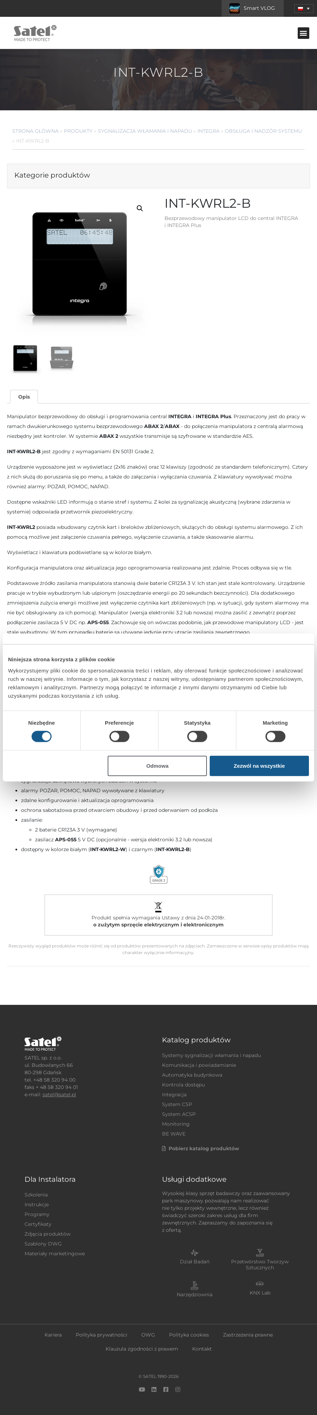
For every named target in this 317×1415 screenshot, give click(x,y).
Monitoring (176, 1124)
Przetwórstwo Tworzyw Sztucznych (260, 1264)
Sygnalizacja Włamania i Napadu (145, 131)
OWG (148, 1335)
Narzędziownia (195, 1294)
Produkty (78, 131)
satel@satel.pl (59, 1094)
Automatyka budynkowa (192, 1075)
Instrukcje (37, 1204)
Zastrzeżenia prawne (248, 1335)
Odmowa (157, 765)
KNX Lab (260, 1293)
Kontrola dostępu (183, 1085)
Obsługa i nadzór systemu (263, 131)
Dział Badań (194, 1261)
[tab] (24, 396)
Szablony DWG (43, 1244)
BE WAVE (174, 1134)
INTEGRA (208, 131)
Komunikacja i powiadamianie (199, 1065)
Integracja (174, 1094)
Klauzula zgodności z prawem (142, 1349)
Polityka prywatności (101, 1335)
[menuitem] (303, 8)
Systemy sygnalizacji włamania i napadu (211, 1055)
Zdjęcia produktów (47, 1234)
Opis (24, 397)
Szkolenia (36, 1195)
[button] (303, 33)
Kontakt (202, 1349)
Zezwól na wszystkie (259, 765)
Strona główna (35, 131)
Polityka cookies (189, 1335)
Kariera (53, 1335)
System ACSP (179, 1114)
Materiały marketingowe (55, 1253)
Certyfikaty (38, 1224)
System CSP (177, 1104)
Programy (37, 1214)
